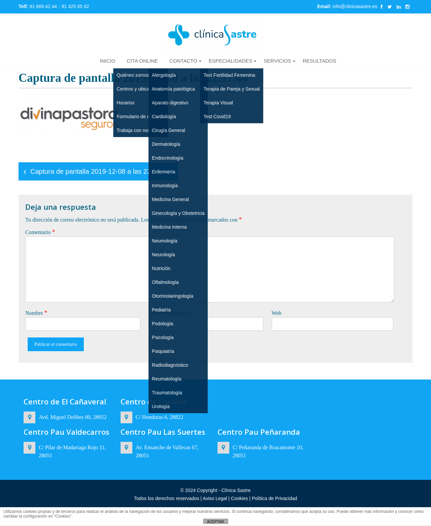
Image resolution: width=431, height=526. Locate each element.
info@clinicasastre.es (355, 6)
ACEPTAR (215, 522)
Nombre (36, 312)
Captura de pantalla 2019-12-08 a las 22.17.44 (100, 171)
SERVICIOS (277, 61)
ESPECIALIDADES (230, 61)
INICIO (107, 61)
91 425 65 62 (75, 6)
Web (276, 313)
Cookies (239, 498)
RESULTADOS (319, 61)
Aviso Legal (215, 498)
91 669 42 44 (43, 6)
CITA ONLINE (142, 61)
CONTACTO (183, 61)
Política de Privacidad (274, 498)
